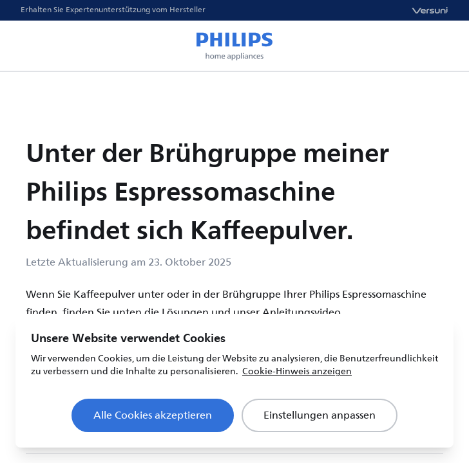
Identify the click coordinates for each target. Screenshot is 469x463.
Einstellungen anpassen (319, 415)
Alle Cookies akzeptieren (152, 415)
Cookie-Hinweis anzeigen (297, 371)
